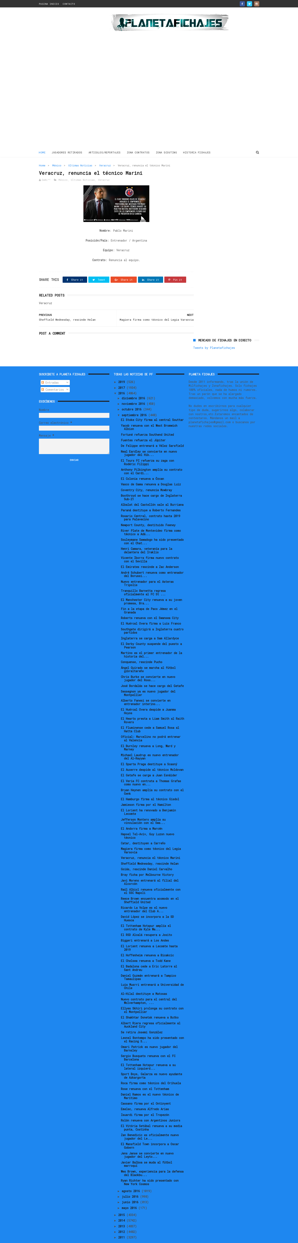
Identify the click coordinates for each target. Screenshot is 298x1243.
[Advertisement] (68, 79)
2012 (122, 1220)
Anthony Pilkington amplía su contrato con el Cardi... (151, 459)
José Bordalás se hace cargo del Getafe (152, 674)
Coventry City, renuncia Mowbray (146, 478)
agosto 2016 (131, 1179)
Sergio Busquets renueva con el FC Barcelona (148, 1045)
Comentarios (52, 378)
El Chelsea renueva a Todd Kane (146, 949)
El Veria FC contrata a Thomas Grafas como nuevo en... (151, 770)
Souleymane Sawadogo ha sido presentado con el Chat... (152, 529)
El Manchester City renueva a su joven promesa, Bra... (151, 589)
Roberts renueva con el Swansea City (150, 606)
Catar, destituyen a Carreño (143, 831)
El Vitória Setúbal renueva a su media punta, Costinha (151, 1115)
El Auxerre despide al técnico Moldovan (152, 757)
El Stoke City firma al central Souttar (152, 408)
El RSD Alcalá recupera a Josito (146, 923)
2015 (122, 1203)
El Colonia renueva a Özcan (142, 466)
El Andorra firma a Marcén (141, 816)
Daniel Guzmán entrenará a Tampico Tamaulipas (148, 965)
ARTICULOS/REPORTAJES (105, 152)
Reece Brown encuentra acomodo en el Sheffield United (150, 888)
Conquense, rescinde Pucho (141, 650)
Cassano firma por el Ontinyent (146, 1091)
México (56, 165)
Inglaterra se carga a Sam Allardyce (150, 626)
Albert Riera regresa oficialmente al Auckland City (150, 1012)
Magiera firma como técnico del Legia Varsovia (151, 838)
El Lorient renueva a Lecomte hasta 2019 (149, 935)
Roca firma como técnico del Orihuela (151, 1071)
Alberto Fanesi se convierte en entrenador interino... (146, 690)
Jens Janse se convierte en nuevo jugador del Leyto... (147, 1143)
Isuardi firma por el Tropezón (145, 1103)
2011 (122, 1225)
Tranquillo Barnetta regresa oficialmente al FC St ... (143, 580)
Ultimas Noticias (80, 165)
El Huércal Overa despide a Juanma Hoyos (148, 699)
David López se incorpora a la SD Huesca (147, 906)
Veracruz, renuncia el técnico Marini (150, 846)
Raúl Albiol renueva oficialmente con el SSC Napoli (150, 879)
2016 (122, 381)
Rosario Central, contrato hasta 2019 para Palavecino (150, 505)
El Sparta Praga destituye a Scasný (149, 752)
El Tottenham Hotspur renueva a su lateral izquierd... (148, 1054)
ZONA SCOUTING (166, 152)
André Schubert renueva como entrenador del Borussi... (152, 562)
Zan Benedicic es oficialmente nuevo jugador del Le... (150, 1125)
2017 (122, 375)
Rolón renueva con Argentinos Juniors (150, 1108)
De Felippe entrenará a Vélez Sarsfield (152, 434)
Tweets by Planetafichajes (214, 174)
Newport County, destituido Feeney (148, 513)
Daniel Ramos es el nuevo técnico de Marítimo (150, 1084)
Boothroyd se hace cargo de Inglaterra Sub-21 (151, 485)
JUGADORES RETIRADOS (67, 152)
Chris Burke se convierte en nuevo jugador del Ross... (148, 666)
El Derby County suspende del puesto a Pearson (151, 633)
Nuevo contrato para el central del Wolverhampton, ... (149, 989)
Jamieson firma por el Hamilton (146, 792)
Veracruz (105, 165)
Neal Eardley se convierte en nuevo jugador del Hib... (149, 441)
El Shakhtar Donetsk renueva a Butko (150, 1005)
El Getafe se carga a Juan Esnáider (149, 763)
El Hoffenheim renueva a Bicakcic (147, 943)
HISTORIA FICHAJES (197, 152)
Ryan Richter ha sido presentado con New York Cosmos (150, 1170)
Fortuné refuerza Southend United (147, 422)
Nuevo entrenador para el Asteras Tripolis (147, 571)
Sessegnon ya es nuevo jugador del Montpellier (148, 681)
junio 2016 (131, 1190)
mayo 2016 (130, 1196)
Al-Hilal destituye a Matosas (144, 982)
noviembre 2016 (134, 392)
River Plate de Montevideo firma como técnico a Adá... (151, 520)
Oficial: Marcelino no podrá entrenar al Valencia (151, 726)
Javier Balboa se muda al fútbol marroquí (146, 1152)
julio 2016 (131, 1184)
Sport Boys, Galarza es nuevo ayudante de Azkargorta (151, 1064)
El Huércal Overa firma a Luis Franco (151, 611)
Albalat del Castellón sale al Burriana (152, 492)
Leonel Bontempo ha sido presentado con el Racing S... (152, 1027)
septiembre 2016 (135, 403)
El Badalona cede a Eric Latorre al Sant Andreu (149, 956)
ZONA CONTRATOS (138, 152)
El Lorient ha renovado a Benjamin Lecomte (148, 800)
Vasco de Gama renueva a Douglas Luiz (151, 472)
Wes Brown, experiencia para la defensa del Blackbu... (152, 1161)
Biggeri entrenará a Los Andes (145, 928)
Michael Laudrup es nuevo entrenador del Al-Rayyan (150, 744)
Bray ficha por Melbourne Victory (147, 863)
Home (42, 152)
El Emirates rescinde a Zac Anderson (150, 555)
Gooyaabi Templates (110, 1237)
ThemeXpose (62, 1237)
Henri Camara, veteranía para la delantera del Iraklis (146, 538)
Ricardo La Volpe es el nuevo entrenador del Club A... (144, 897)
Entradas (50, 370)
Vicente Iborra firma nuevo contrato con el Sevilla (150, 547)
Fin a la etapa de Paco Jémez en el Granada (149, 598)
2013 (122, 1214)
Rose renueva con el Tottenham (145, 1077)
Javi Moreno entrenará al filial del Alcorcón (150, 870)
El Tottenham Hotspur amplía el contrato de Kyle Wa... (146, 915)
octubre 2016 (132, 397)
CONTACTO (69, 3)
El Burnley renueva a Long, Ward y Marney (148, 735)
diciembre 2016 (134, 386)
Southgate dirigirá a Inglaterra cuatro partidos (152, 619)
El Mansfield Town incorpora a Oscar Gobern (150, 1134)
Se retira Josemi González (141, 1020)
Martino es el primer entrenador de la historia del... (151, 642)
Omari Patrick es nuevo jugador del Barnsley (149, 1036)
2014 (122, 1208)
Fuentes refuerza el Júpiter (143, 428)
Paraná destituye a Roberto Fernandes (151, 498)
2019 (122, 370)
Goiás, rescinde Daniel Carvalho (146, 857)
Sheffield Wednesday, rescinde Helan (150, 851)
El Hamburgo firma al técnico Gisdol (150, 787)
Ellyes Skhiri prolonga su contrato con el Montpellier (152, 998)
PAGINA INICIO (49, 3)
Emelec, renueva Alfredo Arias (145, 1097)
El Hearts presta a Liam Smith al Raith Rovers (152, 708)
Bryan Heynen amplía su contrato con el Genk (152, 779)
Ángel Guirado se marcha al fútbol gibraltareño (148, 657)
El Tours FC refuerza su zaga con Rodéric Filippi (147, 450)
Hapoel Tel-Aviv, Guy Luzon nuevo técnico (147, 823)
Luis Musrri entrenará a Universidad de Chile (152, 974)
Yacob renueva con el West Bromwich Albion (149, 415)
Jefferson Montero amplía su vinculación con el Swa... (143, 809)
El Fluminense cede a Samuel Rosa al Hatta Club (150, 717)
